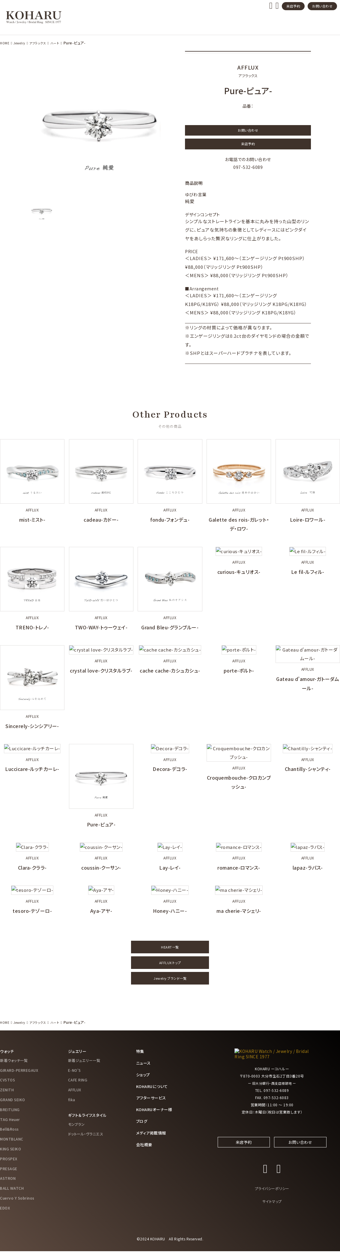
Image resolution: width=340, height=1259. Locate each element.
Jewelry (21, 42)
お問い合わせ (322, 6)
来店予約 (293, 6)
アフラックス (42, 42)
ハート (61, 42)
